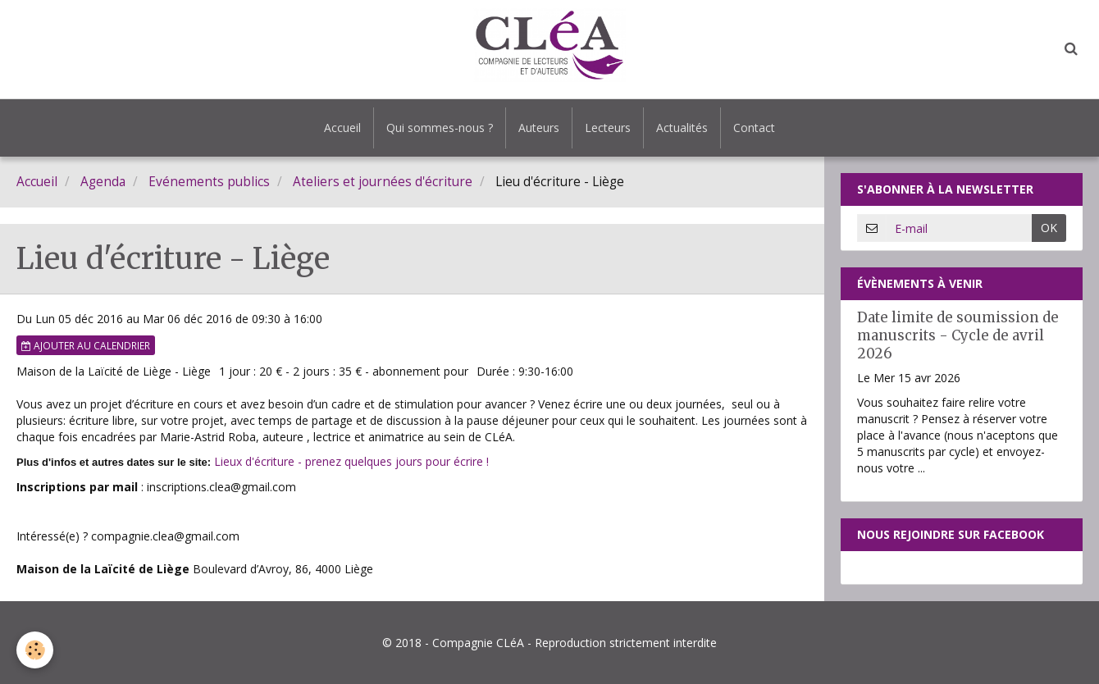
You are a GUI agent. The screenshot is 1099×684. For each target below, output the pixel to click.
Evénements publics (209, 181)
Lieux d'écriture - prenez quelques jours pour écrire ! (351, 461)
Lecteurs (608, 127)
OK (1049, 227)
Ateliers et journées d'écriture (382, 181)
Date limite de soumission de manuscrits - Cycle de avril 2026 (958, 335)
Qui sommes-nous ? (439, 127)
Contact (754, 127)
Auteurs (538, 127)
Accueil (342, 127)
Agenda (102, 181)
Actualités (682, 127)
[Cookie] (34, 650)
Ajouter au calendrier (85, 345)
